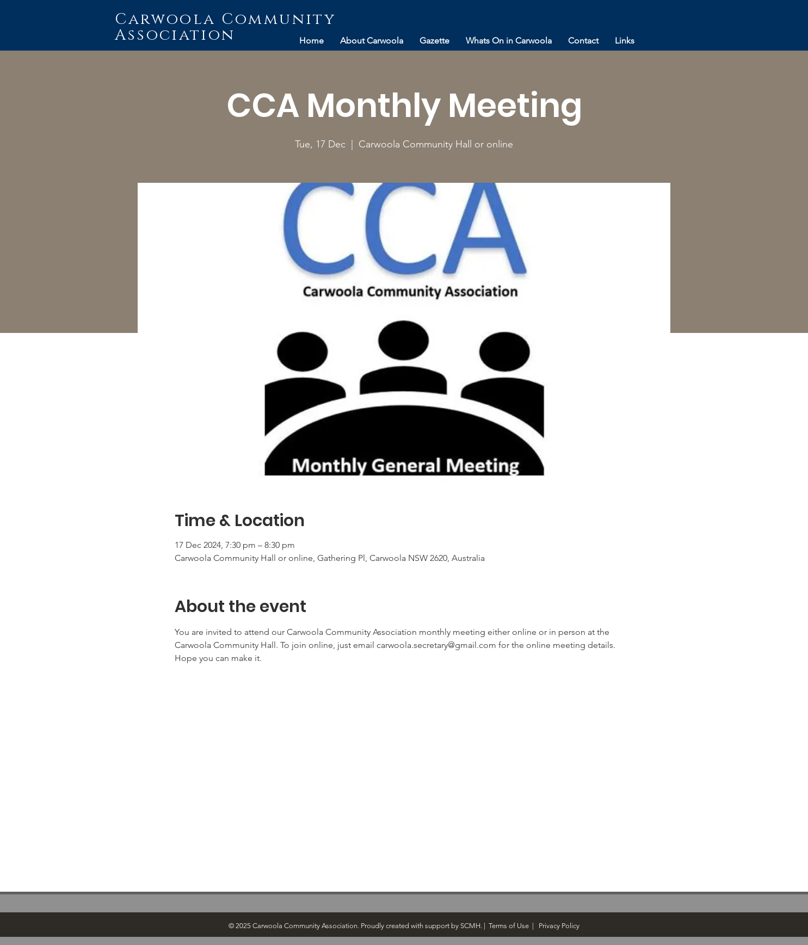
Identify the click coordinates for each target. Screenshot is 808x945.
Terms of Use (509, 926)
